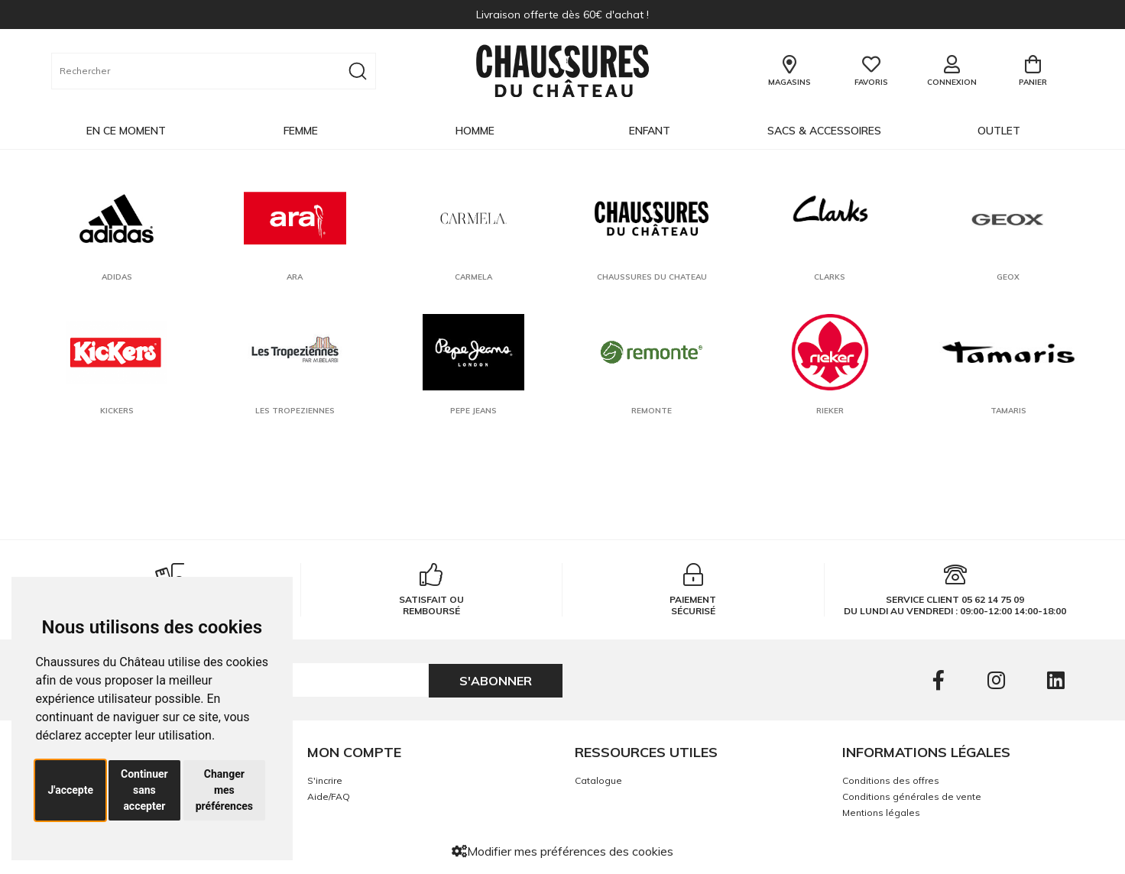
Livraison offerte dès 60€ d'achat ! (562, 14)
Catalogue (598, 780)
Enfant (649, 131)
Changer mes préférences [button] (224, 790)
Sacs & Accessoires (824, 131)
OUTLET (998, 131)
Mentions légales (881, 812)
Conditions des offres (890, 780)
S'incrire (324, 780)
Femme (301, 131)
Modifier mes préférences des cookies (562, 851)
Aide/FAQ (328, 796)
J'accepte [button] (70, 790)
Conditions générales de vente (911, 796)
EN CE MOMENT (126, 131)
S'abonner (495, 680)
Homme (475, 131)
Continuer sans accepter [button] (144, 790)
